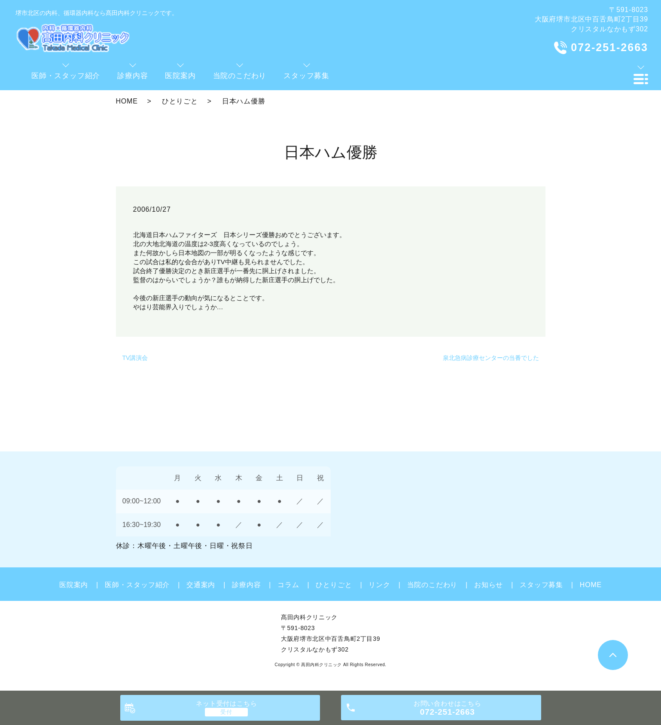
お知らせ (488, 584)
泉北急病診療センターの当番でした (491, 357)
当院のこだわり (432, 584)
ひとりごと (180, 101)
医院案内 (73, 584)
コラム (288, 584)
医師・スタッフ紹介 (137, 584)
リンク (379, 584)
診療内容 (246, 584)
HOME (127, 101)
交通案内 (200, 584)
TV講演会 (135, 357)
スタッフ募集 (541, 584)
